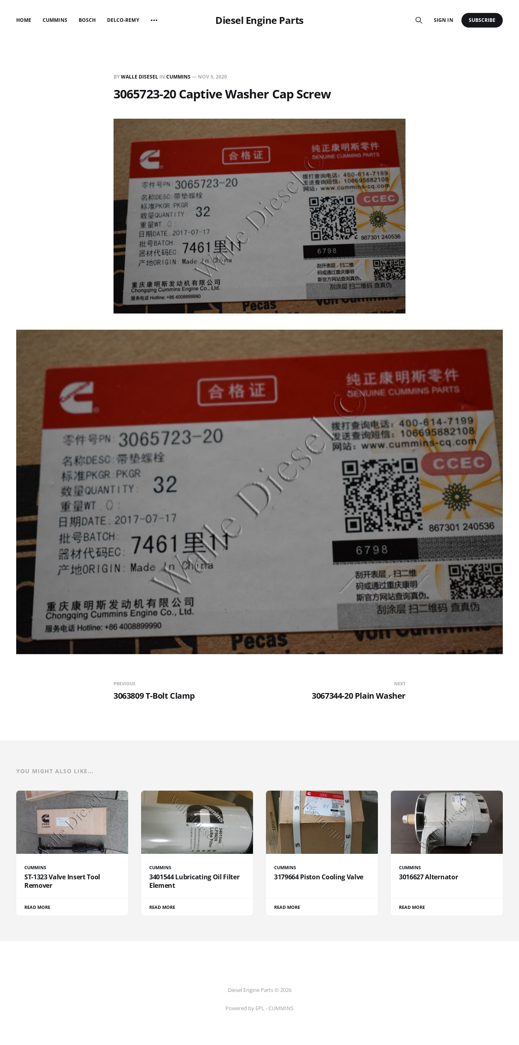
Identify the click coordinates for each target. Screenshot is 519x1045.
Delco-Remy (123, 20)
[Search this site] (419, 20)
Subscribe (482, 20)
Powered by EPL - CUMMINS (259, 1008)
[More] (154, 20)
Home (23, 20)
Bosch (87, 20)
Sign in (443, 20)
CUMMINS (178, 76)
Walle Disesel (139, 76)
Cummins (55, 20)
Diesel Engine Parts (259, 20)
